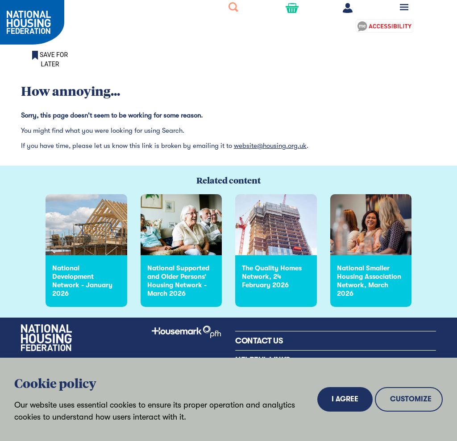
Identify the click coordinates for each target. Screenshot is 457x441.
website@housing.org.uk (270, 146)
